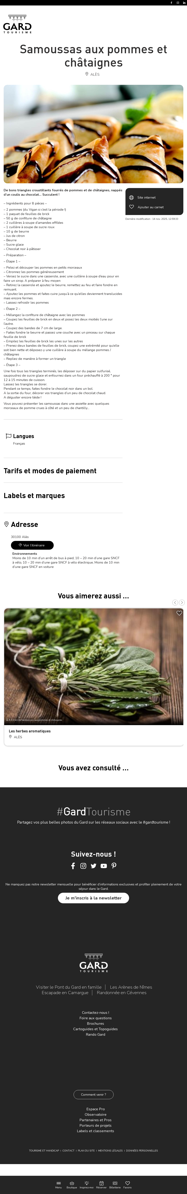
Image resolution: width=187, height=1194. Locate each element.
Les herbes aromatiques (30, 730)
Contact (68, 1150)
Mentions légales (110, 1150)
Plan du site (86, 1150)
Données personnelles (142, 1150)
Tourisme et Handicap (44, 1150)
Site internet (147, 197)
